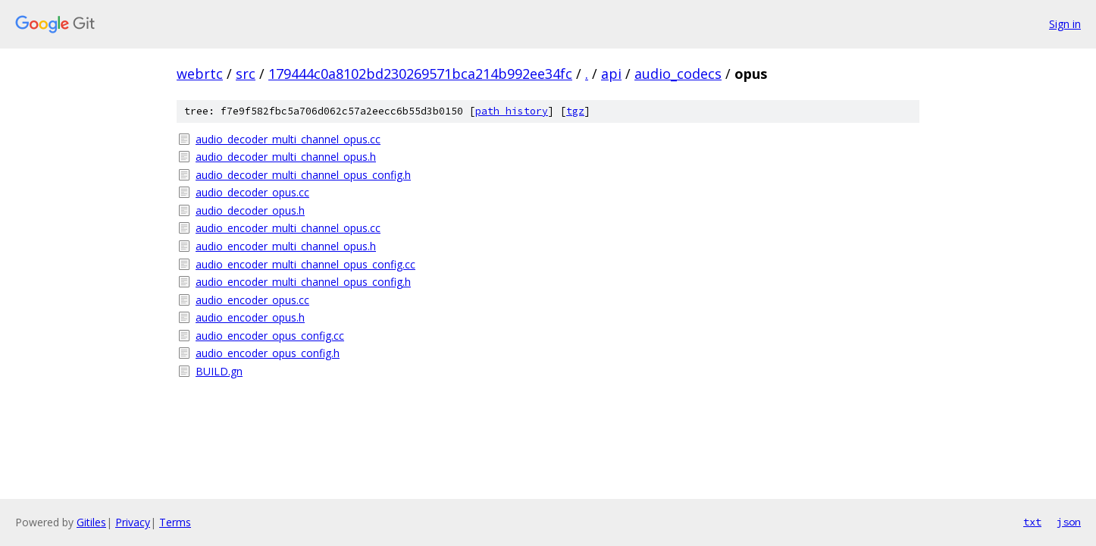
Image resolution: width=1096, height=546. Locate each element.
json (1069, 522)
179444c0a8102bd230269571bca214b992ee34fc (420, 73)
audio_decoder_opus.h (250, 210)
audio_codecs (678, 73)
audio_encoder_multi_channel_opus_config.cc (305, 264)
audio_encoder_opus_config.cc (270, 335)
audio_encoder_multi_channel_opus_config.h (303, 282)
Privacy (132, 522)
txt (1032, 522)
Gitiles (91, 522)
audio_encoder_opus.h (250, 317)
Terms (175, 522)
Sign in (1065, 24)
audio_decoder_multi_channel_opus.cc (288, 139)
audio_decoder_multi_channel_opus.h (286, 156)
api (611, 73)
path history (511, 111)
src (245, 73)
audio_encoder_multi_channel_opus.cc (288, 228)
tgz (575, 111)
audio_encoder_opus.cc (252, 300)
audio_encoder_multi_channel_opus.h (286, 246)
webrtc (200, 73)
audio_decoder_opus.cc (252, 192)
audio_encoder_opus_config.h (268, 353)
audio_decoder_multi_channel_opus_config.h (303, 175)
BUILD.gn (219, 371)
